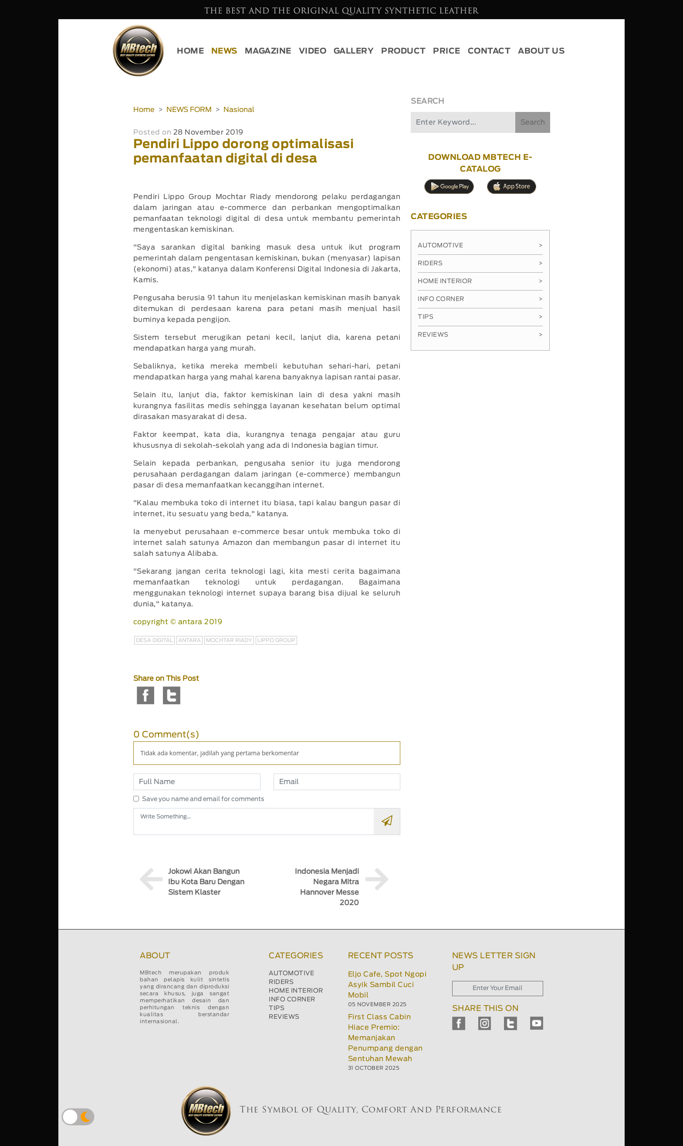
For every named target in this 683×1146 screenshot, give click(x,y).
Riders (480, 263)
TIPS (276, 1008)
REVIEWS (284, 1017)
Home (144, 109)
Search (533, 122)
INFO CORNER (292, 1000)
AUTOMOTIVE (291, 973)
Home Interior (480, 281)
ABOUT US (541, 51)
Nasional (238, 109)
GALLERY (354, 51)
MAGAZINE (268, 51)
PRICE (446, 51)
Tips (480, 317)
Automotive (480, 245)
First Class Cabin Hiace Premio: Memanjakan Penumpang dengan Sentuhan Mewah (385, 1038)
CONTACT (489, 51)
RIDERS (281, 982)
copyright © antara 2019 (178, 622)
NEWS (224, 51)
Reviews (480, 335)
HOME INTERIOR (296, 991)
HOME (190, 51)
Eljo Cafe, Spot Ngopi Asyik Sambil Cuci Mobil (387, 985)
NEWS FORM (189, 109)
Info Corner (480, 299)
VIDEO (313, 51)
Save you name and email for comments (203, 799)
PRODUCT (403, 51)
